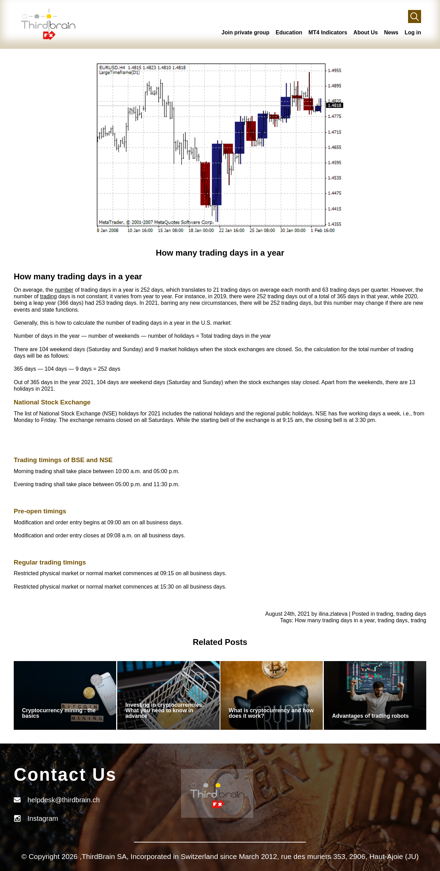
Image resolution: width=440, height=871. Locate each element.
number (64, 290)
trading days (411, 614)
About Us (365, 32)
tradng (418, 620)
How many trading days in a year (335, 620)
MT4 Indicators (327, 32)
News (391, 32)
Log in (413, 32)
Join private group (245, 32)
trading (48, 296)
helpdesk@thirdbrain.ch (64, 800)
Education (289, 32)
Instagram (43, 818)
